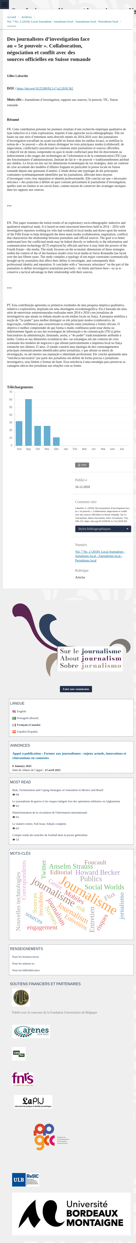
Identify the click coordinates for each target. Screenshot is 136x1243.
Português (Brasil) (27, 718)
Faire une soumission (76, 689)
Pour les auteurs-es (23, 963)
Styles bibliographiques (94, 529)
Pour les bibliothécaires (26, 970)
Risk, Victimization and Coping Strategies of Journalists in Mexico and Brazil (57, 790)
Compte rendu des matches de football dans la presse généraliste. (50, 835)
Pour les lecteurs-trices (25, 956)
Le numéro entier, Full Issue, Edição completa (39, 823)
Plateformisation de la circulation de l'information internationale (49, 812)
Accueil (11, 17)
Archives (26, 17)
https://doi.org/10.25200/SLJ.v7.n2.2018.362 (45, 88)
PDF (83, 465)
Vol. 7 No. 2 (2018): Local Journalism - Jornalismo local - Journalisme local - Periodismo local (62, 21)
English (21, 711)
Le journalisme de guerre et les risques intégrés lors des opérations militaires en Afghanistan (66, 801)
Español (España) (27, 731)
